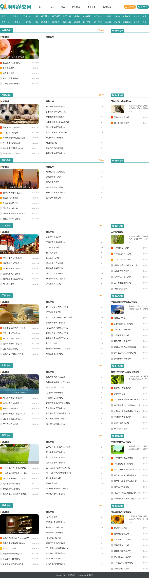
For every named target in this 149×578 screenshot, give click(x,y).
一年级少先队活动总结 (123, 563)
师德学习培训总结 (10, 198)
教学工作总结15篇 (121, 487)
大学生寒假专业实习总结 (13, 279)
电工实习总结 (8, 284)
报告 (63, 7)
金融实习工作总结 (53, 237)
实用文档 (107, 7)
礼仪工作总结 (51, 343)
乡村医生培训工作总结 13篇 (57, 122)
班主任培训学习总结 (54, 187)
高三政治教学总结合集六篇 (125, 475)
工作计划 (5, 16)
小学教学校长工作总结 (123, 458)
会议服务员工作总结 (11, 63)
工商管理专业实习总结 (55, 242)
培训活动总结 (51, 143)
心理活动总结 (51, 517)
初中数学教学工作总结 (55, 452)
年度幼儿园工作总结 (54, 398)
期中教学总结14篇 (53, 478)
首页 (40, 7)
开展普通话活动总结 (54, 533)
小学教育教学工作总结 (55, 494)
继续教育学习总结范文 (55, 172)
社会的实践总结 (120, 289)
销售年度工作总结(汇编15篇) (58, 403)
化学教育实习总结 (121, 248)
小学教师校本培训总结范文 (14, 138)
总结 (52, 7)
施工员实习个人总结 (54, 263)
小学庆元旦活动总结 (122, 540)
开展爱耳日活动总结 (11, 559)
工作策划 (16, 16)
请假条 (137, 16)
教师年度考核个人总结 (55, 377)
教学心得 (67, 16)
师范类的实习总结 (53, 284)
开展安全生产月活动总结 (13, 564)
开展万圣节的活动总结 (55, 564)
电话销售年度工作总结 (12, 398)
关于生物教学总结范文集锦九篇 (127, 470)
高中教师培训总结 (121, 123)
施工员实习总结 (52, 258)
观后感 (117, 16)
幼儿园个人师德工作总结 (13, 354)
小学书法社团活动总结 (55, 553)
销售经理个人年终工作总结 (57, 333)
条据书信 (91, 7)
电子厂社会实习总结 (54, 273)
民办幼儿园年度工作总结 (56, 424)
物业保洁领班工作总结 (12, 344)
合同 (36, 16)
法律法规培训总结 (121, 117)
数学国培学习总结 (10, 203)
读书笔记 (127, 16)
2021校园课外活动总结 (55, 543)
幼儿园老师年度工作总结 (56, 419)
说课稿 (77, 16)
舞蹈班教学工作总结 (11, 489)
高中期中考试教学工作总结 (57, 489)
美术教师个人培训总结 (12, 127)
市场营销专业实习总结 (55, 279)
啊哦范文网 (71, 575)
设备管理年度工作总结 (12, 419)
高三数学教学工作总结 (55, 463)
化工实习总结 (51, 253)
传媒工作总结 (119, 318)
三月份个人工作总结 (11, 333)
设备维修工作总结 (10, 349)
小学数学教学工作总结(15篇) (15, 473)
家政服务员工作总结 (122, 341)
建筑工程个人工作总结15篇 (125, 347)
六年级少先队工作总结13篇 (125, 353)
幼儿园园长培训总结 (54, 148)
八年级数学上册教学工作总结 (58, 447)
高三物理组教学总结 (11, 484)
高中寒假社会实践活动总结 (57, 548)
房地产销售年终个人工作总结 (58, 349)
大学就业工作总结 (121, 335)
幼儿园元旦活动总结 (122, 557)
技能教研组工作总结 (122, 359)
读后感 (108, 16)
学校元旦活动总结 (121, 545)
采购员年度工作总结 (122, 388)
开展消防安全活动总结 (55, 522)
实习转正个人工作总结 (12, 258)
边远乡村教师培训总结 (55, 106)
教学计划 (45, 16)
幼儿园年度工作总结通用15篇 (58, 413)
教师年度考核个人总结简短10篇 (127, 405)
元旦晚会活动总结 (121, 534)
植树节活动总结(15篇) (55, 527)
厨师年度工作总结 (121, 423)
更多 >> (101, 30)
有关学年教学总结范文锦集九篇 (127, 493)
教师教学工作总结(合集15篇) (15, 494)
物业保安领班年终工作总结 (14, 328)
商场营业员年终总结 (54, 393)
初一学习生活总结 (53, 198)
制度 (145, 16)
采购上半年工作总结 (54, 354)
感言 (3, 28)
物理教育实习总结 (121, 271)
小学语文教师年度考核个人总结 (127, 411)
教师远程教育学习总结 (55, 193)
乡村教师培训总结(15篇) (56, 112)
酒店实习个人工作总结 (12, 263)
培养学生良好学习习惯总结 (14, 214)
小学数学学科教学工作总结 (14, 478)
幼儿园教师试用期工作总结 (57, 328)
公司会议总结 (8, 68)
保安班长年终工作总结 (55, 323)
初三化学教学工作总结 (55, 457)
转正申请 (98, 16)
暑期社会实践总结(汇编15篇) (126, 265)
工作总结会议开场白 (11, 84)
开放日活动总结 (9, 548)
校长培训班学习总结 (11, 219)
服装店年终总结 (120, 429)
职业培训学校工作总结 (55, 127)
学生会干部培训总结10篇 (13, 148)
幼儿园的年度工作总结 (55, 408)
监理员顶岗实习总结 (11, 274)
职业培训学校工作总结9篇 (57, 132)
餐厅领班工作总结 (53, 312)
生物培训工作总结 (10, 133)
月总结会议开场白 (10, 78)
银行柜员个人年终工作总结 (57, 307)
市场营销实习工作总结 (12, 268)
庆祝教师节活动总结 (122, 551)
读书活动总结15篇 (53, 538)
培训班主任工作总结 (54, 138)
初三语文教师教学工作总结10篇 (127, 499)
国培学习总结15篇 (10, 208)
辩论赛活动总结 (120, 528)
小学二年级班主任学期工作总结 (59, 317)
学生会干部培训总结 (11, 143)
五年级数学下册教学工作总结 (58, 468)
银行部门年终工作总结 (12, 338)
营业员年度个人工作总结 (56, 387)
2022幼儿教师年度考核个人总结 (127, 400)
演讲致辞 (76, 7)
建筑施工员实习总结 (54, 268)
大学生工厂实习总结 (122, 277)
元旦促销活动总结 (121, 569)
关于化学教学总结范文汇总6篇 (58, 473)
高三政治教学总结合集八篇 (125, 481)
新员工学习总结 (52, 182)
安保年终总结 (119, 394)
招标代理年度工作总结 (123, 324)
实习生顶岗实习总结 (122, 260)
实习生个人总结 (52, 247)
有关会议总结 (8, 73)
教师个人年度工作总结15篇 (14, 414)
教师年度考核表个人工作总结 (58, 382)
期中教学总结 (51, 483)
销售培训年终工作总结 (55, 153)
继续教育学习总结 (53, 177)
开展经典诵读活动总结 (12, 554)
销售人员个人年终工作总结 (57, 338)
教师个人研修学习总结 (12, 193)
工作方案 (27, 16)
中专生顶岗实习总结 (122, 254)
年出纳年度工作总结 (122, 417)
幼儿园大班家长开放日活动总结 (16, 538)
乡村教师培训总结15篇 (55, 117)
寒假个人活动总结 (53, 559)
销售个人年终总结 (10, 408)
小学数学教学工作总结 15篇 (14, 468)
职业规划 (87, 16)
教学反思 (56, 16)
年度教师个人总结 (10, 424)
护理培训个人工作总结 (12, 153)
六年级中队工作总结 (122, 330)
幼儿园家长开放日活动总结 (14, 543)
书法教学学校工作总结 (123, 464)
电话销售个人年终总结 (12, 403)
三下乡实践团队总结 (122, 283)
